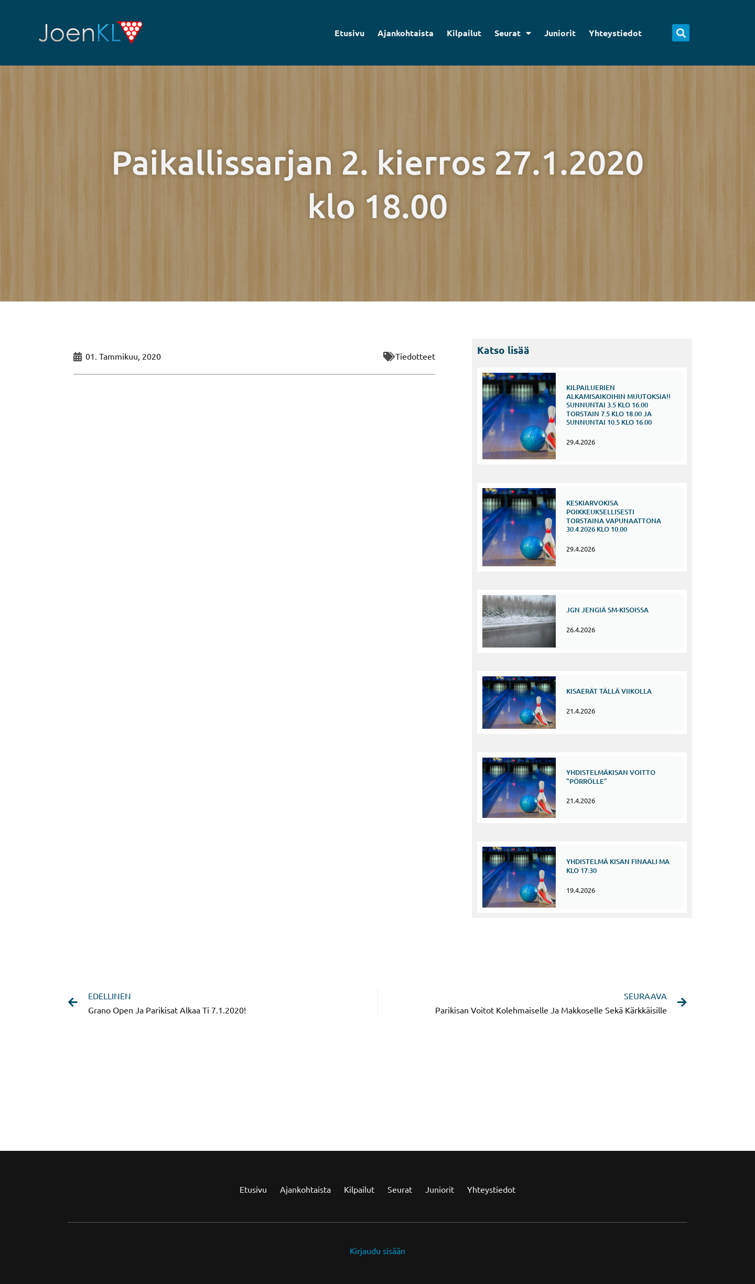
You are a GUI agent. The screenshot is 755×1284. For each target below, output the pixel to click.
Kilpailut (464, 32)
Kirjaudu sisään (377, 1250)
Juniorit (560, 32)
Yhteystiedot (615, 32)
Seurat (512, 33)
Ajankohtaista (406, 32)
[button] (680, 32)
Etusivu (349, 32)
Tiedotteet (415, 356)
